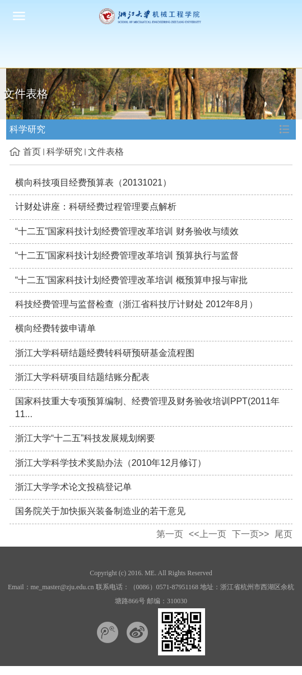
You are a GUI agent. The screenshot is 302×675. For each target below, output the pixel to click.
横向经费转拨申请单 (55, 328)
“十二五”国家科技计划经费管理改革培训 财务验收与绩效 (127, 231)
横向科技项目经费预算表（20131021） (93, 182)
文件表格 (106, 151)
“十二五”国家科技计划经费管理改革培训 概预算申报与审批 (131, 280)
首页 (32, 151)
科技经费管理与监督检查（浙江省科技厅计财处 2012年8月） (136, 304)
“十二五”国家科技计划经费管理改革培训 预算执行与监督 (127, 255)
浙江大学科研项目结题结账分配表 (82, 377)
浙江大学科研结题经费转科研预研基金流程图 (104, 353)
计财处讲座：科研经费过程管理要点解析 (95, 206)
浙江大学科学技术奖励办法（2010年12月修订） (110, 463)
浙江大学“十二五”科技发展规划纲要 (85, 438)
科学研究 (64, 151)
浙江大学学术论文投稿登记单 (73, 487)
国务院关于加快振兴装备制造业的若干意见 (100, 511)
